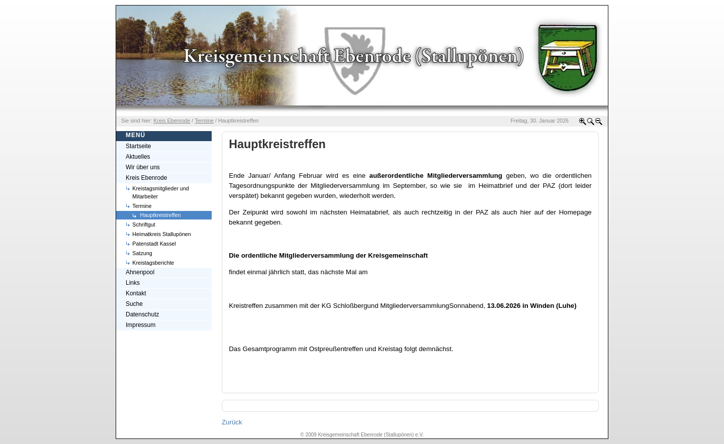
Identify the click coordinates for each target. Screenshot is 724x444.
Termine (141, 206)
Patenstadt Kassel (154, 244)
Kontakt (136, 293)
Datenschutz (142, 314)
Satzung (142, 253)
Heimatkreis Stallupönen (161, 234)
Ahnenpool (140, 272)
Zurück (232, 422)
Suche (134, 303)
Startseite (138, 146)
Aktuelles (138, 156)
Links (133, 282)
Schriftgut (143, 224)
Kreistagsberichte (153, 263)
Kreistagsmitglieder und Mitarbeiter (160, 192)
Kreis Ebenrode (146, 177)
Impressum (140, 324)
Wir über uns (143, 167)
